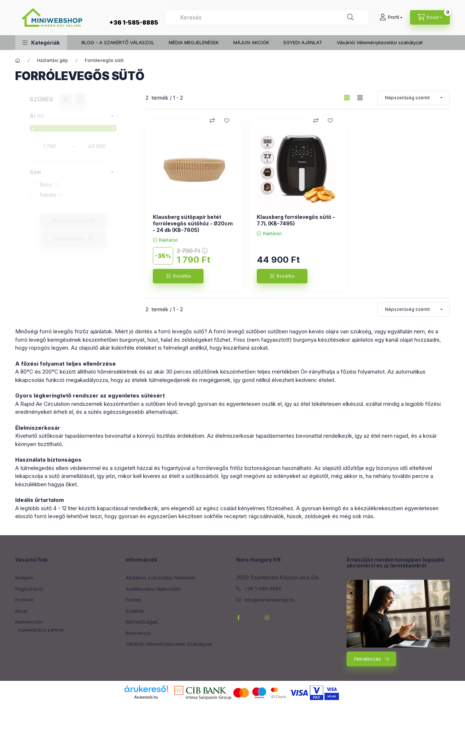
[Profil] (391, 17)
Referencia (138, 633)
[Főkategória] (17, 60)
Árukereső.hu (146, 697)
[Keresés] (350, 17)
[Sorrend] (413, 98)
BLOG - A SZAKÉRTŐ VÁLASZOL (117, 42)
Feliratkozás (367, 659)
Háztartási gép (52, 60)
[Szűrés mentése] (65, 99)
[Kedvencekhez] (226, 120)
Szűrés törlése (69, 239)
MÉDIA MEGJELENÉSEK (194, 42)
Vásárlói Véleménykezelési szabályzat (380, 42)
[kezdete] (50, 146)
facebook (238, 618)
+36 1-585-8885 (133, 22)
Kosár (21, 611)
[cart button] (430, 17)
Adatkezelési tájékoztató (153, 589)
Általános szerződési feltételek (160, 577)
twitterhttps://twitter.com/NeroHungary (253, 618)
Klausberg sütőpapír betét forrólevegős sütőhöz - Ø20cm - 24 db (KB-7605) (193, 223)
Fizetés (134, 600)
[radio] (360, 97)
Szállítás (135, 611)
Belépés (24, 577)
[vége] (97, 146)
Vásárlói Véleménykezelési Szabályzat (169, 644)
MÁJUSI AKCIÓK (251, 42)
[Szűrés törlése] (80, 99)
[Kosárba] (178, 276)
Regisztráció (29, 589)
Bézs (49, 185)
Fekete (51, 195)
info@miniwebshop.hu (269, 600)
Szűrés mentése (69, 221)
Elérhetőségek (142, 622)
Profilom (24, 600)
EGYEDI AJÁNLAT (303, 42)
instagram (267, 618)
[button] (41, 42)
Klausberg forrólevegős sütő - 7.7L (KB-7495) (296, 220)
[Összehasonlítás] (212, 120)
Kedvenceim (29, 622)
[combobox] (267, 17)
